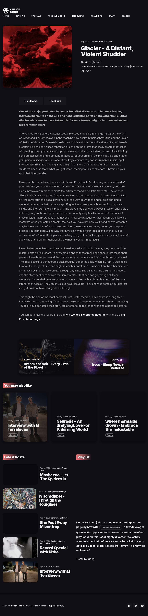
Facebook (55, 102)
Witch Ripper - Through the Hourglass (44, 500)
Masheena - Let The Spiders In (50, 476)
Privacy (60, 604)
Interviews (78, 17)
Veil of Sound (16, 604)
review (61, 436)
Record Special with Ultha (49, 548)
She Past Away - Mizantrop (46, 524)
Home (6, 17)
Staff (112, 17)
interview (12, 436)
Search (126, 17)
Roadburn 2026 (56, 17)
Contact (26, 604)
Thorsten (85, 64)
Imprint (52, 604)
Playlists (96, 17)
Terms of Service (39, 604)
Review (96, 64)
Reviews (20, 17)
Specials (36, 17)
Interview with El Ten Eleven (50, 571)
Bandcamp (31, 102)
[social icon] (128, 604)
